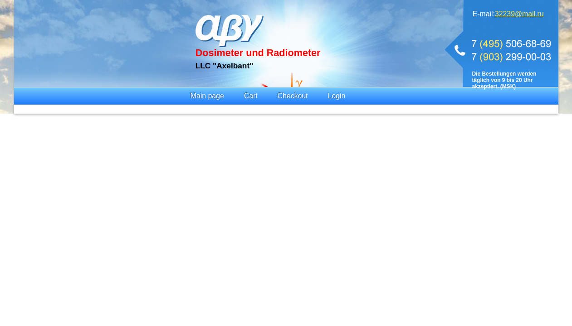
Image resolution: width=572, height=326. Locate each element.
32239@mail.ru (519, 14)
